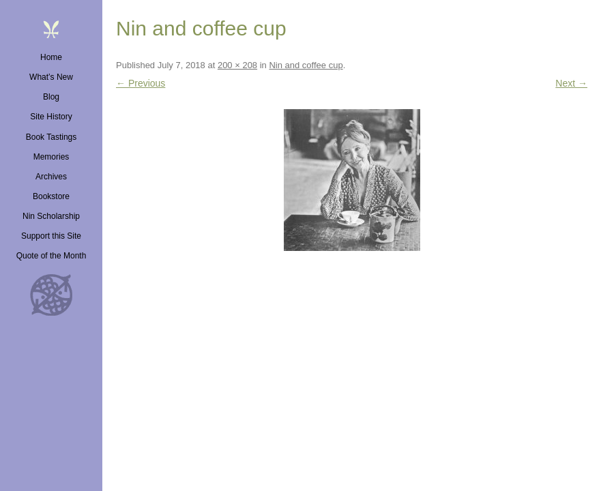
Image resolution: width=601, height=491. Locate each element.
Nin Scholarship (51, 216)
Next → (571, 83)
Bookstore (51, 196)
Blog (51, 97)
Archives (51, 176)
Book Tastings (51, 137)
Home (51, 57)
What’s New (51, 77)
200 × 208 (237, 65)
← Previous (140, 83)
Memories (51, 157)
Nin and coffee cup (305, 65)
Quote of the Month (51, 256)
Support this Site (51, 236)
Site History (51, 116)
